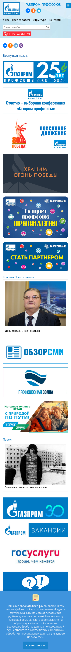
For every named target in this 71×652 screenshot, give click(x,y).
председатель (21, 20)
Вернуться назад (15, 55)
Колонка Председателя (18, 277)
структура (39, 20)
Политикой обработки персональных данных (35, 631)
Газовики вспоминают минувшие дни (26, 487)
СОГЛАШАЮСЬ (35, 645)
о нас (6, 20)
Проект (7, 439)
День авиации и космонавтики (22, 330)
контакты (55, 20)
